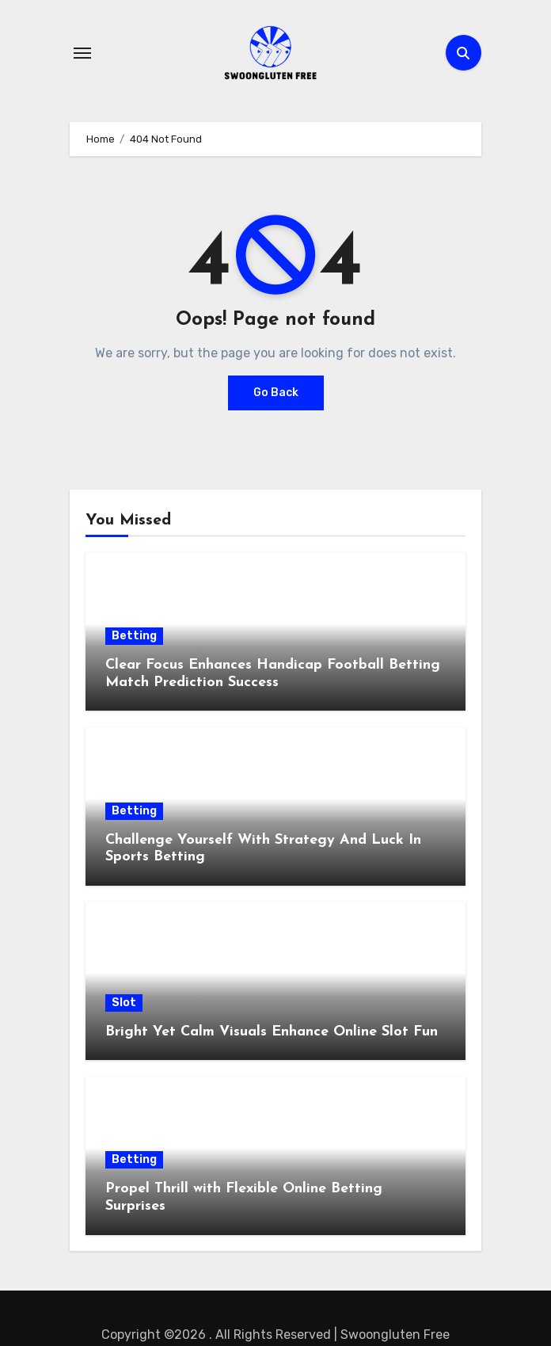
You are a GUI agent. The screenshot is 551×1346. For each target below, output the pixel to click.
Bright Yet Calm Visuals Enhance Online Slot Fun (271, 1031)
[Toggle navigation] (82, 53)
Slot (124, 1002)
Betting (134, 635)
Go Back (275, 392)
